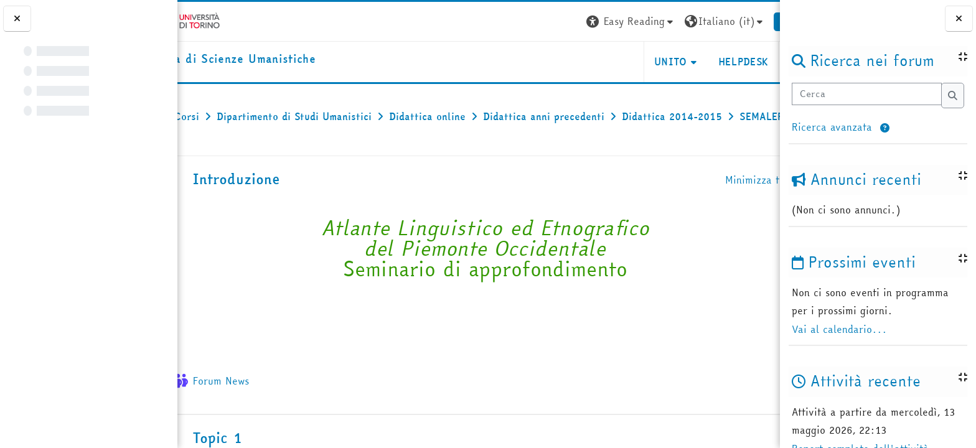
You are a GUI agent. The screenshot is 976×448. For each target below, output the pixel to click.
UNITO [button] (632, 61)
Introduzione (271, 206)
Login (757, 21)
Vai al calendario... (839, 329)
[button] (885, 128)
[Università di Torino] (216, 19)
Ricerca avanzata (832, 126)
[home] (265, 59)
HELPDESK (704, 61)
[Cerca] (866, 94)
